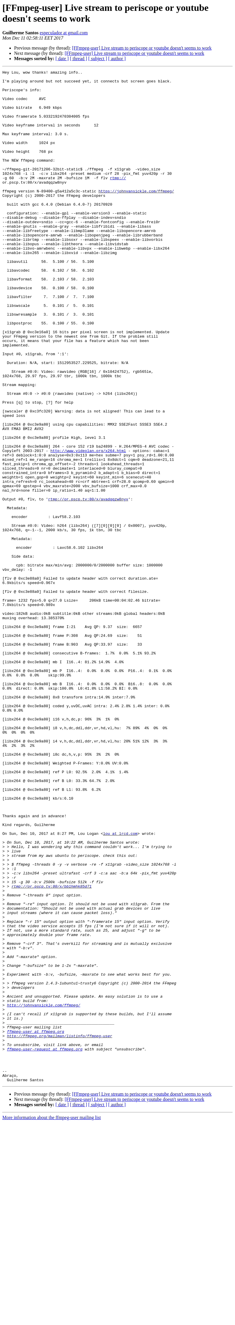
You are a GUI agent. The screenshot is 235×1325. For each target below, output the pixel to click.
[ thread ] (78, 58)
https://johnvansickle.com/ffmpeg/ (136, 215)
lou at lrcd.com (120, 986)
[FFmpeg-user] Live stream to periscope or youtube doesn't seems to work (142, 47)
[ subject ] (97, 58)
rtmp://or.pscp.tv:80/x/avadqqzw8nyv (88, 585)
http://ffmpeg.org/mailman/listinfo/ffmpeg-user (59, 1229)
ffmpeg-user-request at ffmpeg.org (44, 1245)
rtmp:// (118, 199)
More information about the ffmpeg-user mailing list (51, 1319)
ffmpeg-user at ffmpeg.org (35, 1224)
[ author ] (117, 58)
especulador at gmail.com (64, 32)
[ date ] (62, 58)
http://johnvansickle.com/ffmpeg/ (43, 1192)
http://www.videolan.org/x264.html (88, 527)
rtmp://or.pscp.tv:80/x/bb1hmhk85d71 (51, 1049)
